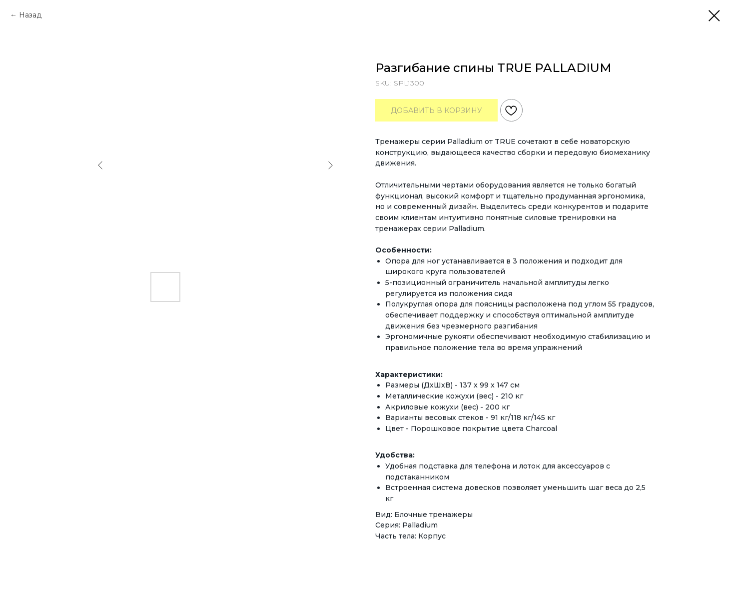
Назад (30, 15)
